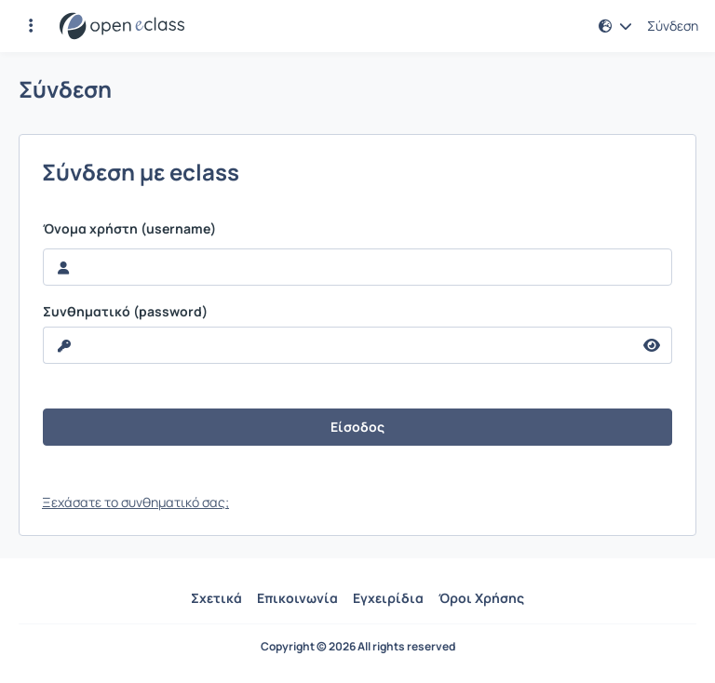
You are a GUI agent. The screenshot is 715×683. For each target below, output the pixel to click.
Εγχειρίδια (388, 598)
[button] (31, 26)
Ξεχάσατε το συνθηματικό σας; (135, 502)
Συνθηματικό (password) (125, 311)
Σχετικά (216, 598)
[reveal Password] (338, 345)
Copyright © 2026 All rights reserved (358, 646)
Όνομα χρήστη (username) (129, 228)
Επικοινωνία (297, 598)
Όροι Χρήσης (481, 598)
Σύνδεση (672, 26)
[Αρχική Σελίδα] (122, 26)
